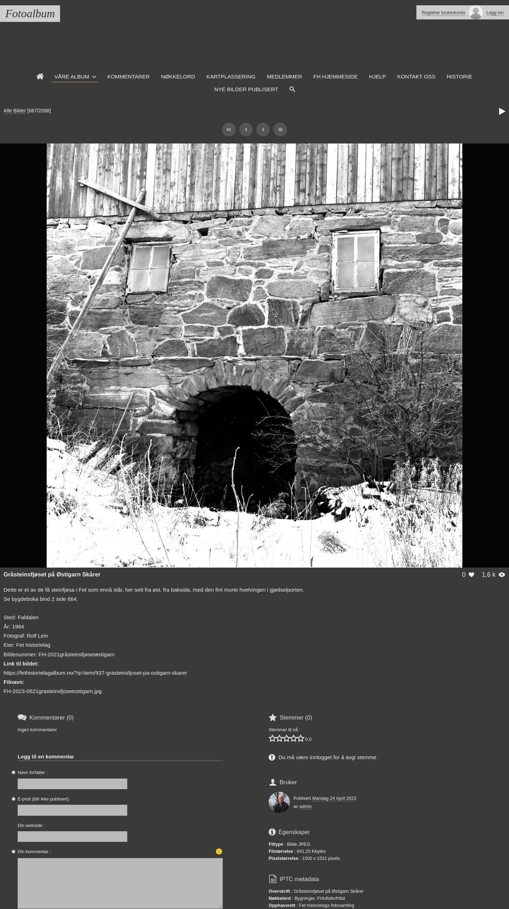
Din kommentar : (34, 851)
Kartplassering (231, 77)
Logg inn (495, 12)
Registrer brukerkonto (443, 12)
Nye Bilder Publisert (246, 89)
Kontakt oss (416, 77)
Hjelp (377, 77)
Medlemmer (284, 77)
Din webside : (31, 825)
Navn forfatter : (33, 772)
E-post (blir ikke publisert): (44, 799)
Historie (459, 77)
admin (305, 806)
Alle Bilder (15, 110)
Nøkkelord (178, 77)
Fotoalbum (30, 13)
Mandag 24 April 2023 (334, 798)
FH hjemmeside (336, 77)
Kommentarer (128, 77)
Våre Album (71, 77)
